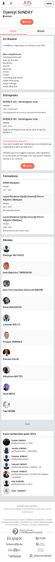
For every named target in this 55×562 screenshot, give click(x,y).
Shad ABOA (9, 393)
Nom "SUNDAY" (18, 490)
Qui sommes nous (11, 520)
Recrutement (39, 520)
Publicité (30, 520)
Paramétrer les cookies (30, 522)
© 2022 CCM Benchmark (39, 525)
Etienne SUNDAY (19, 456)
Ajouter (28, 21)
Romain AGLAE (11, 359)
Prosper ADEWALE (12, 341)
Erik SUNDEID (17, 481)
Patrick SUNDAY (19, 471)
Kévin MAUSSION (12, 307)
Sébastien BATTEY (13, 376)
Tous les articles (12, 525)
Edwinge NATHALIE (13, 255)
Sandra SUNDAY (19, 448)
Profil (13, 31)
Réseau (40, 31)
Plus (27, 424)
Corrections (24, 525)
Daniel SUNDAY (18, 440)
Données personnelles (11, 522)
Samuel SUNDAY (19, 464)
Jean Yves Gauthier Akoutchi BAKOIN (23, 289)
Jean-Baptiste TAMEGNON (17, 272)
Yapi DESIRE (9, 411)
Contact (22, 520)
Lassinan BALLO (11, 324)
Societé (48, 520)
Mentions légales (46, 522)
